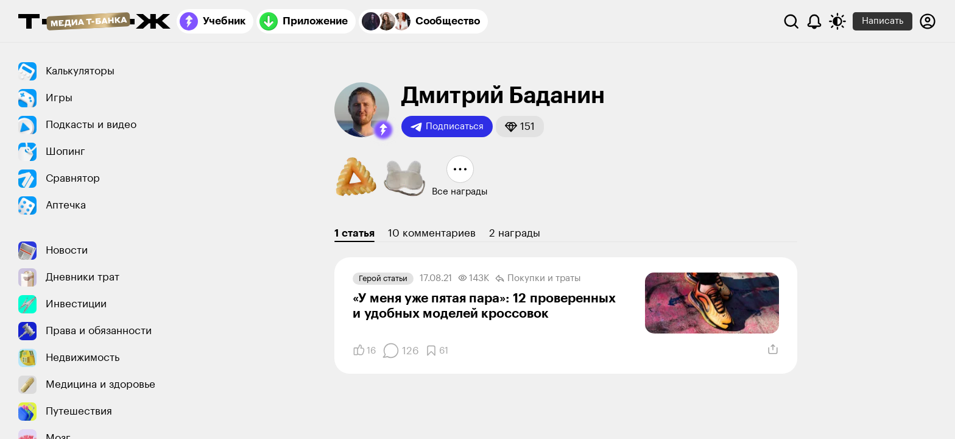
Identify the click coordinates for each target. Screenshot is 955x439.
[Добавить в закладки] (436, 350)
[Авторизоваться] (927, 21)
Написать (882, 21)
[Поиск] (791, 21)
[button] (383, 130)
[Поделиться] (773, 349)
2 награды (514, 233)
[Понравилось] (364, 350)
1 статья (354, 233)
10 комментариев (432, 233)
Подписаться (447, 127)
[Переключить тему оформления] (837, 21)
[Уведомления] (814, 21)
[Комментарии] (400, 350)
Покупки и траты (538, 279)
